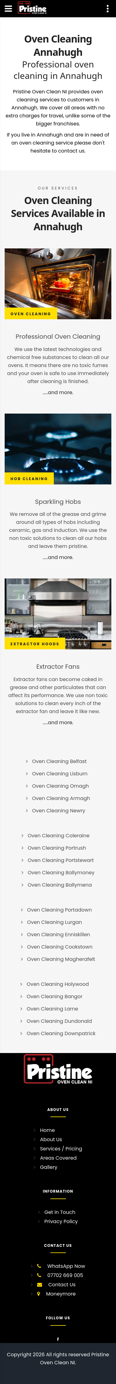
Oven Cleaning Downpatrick (61, 1033)
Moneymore (61, 1293)
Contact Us (61, 1284)
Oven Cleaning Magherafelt (61, 959)
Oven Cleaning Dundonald (59, 1021)
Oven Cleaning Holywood (58, 984)
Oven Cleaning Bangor (54, 996)
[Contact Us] (107, 8)
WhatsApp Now (66, 1266)
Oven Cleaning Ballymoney (61, 872)
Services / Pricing (61, 1148)
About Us (51, 1139)
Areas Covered (58, 1157)
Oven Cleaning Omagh (60, 786)
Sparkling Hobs (58, 501)
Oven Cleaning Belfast (59, 761)
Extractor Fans (58, 666)
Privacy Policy (61, 1221)
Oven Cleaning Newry (58, 810)
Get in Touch (59, 1212)
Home (47, 1130)
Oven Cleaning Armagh (61, 798)
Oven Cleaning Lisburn (60, 773)
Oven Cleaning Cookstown (59, 946)
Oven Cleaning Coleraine (59, 835)
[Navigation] (8, 8)
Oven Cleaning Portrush (57, 847)
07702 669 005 (65, 1275)
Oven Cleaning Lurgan (54, 922)
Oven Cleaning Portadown (59, 909)
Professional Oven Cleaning (58, 336)
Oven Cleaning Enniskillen (58, 934)
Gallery (48, 1167)
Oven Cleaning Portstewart (61, 860)
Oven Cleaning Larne (52, 1008)
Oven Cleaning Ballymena (60, 884)
